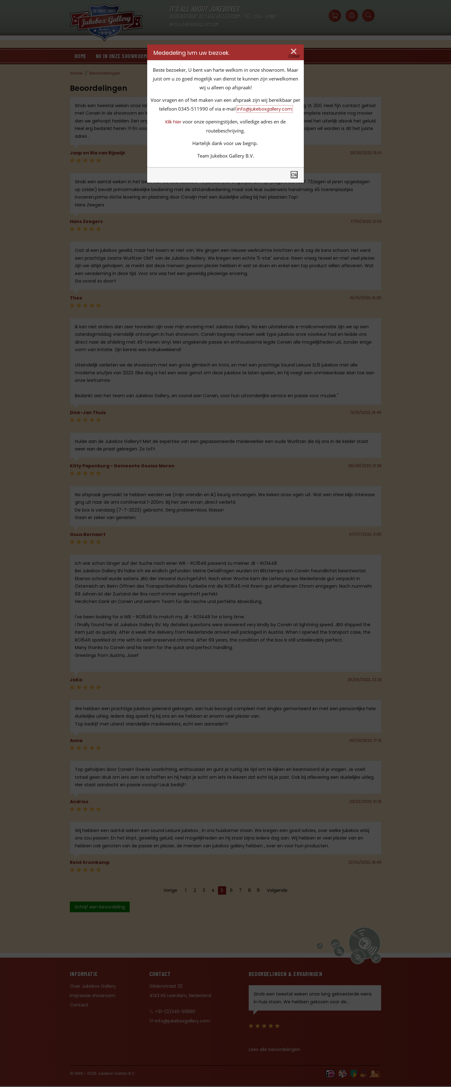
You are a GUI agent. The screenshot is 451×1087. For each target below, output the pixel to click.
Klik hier (173, 122)
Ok (294, 175)
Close (294, 56)
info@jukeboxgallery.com (264, 109)
